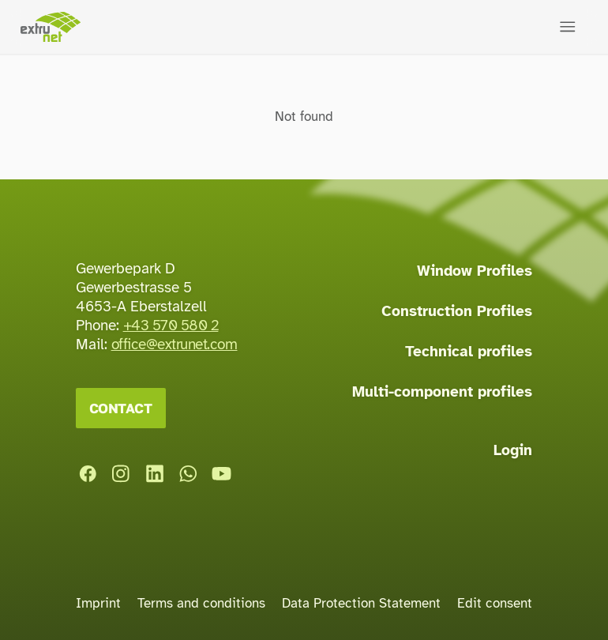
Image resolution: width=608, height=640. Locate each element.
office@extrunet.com (174, 344)
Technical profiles (468, 351)
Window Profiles (474, 271)
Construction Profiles (456, 311)
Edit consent (494, 603)
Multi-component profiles (442, 391)
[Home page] (50, 27)
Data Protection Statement (361, 603)
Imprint (98, 603)
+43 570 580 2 (171, 325)
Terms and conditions (201, 603)
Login (513, 450)
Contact (120, 408)
